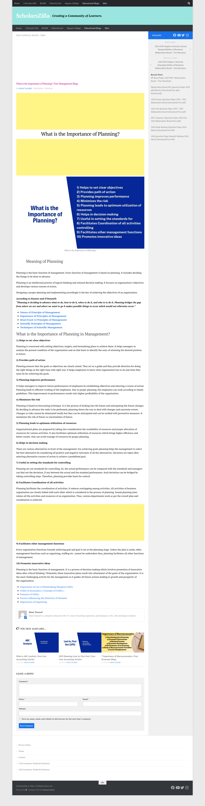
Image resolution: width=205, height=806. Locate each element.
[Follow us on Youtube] (178, 35)
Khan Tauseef (25, 88)
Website (22, 708)
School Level (55, 3)
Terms (21, 751)
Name (22, 699)
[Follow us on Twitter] (183, 35)
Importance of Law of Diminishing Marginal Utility (46, 586)
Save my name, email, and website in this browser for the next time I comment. (56, 719)
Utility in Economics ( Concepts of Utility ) (42, 590)
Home (17, 3)
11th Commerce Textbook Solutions (34, 763)
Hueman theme (49, 790)
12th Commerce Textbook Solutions (34, 769)
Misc (105, 3)
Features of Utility (29, 594)
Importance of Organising (33, 601)
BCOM (43, 3)
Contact (22, 757)
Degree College (72, 3)
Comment (24, 681)
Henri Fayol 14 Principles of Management (43, 319)
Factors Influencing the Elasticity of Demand (43, 598)
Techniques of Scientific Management (41, 327)
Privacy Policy (25, 745)
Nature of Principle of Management (40, 312)
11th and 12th (29, 3)
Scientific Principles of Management (40, 323)
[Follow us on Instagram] (187, 35)
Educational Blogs (90, 3)
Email (86, 699)
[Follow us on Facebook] (174, 35)
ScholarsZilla (33, 15)
